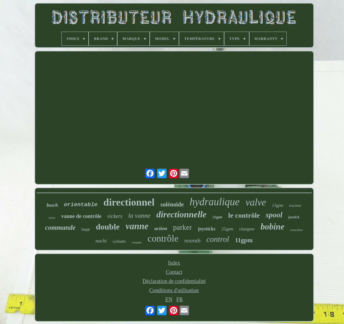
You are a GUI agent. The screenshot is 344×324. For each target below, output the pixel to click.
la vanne (139, 215)
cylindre (119, 241)
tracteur (295, 205)
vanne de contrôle (81, 216)
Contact (174, 272)
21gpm (217, 217)
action (160, 228)
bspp (85, 229)
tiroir (52, 217)
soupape (137, 242)
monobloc (296, 230)
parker (182, 227)
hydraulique (214, 202)
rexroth (192, 240)
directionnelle (181, 214)
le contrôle (244, 215)
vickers (114, 216)
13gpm (277, 205)
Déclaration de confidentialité (174, 281)
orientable (80, 204)
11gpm (244, 240)
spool (274, 215)
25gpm (227, 229)
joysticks (207, 228)
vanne (137, 226)
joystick (293, 217)
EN (168, 299)
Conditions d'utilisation (174, 290)
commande (60, 227)
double (108, 226)
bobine (273, 226)
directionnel (128, 202)
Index (174, 263)
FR (179, 299)
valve (255, 202)
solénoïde (172, 204)
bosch (52, 205)
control (217, 239)
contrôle (163, 238)
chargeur (247, 229)
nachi (101, 241)
